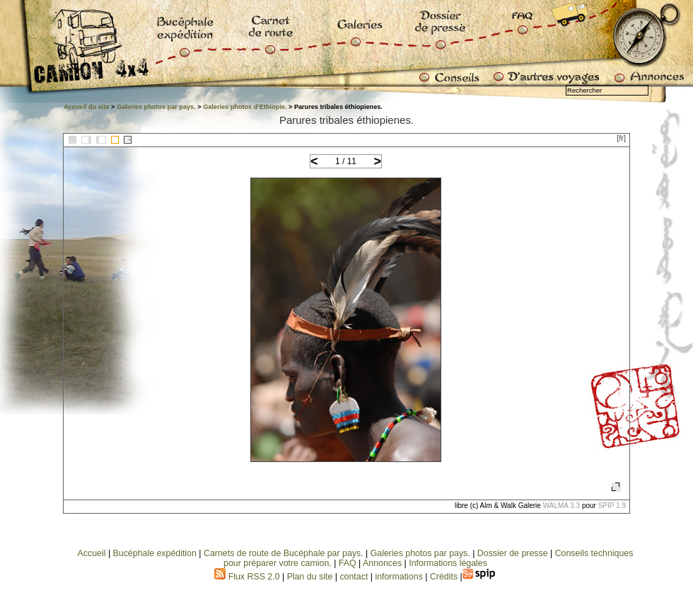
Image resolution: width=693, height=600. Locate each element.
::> (127, 140)
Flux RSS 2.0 (246, 577)
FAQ (347, 563)
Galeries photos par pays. (156, 106)
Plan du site (310, 577)
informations (400, 577)
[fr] (621, 138)
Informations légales (448, 563)
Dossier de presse (512, 553)
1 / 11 (345, 161)
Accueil (92, 553)
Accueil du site (87, 106)
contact (353, 577)
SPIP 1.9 (612, 505)
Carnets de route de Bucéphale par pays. (283, 553)
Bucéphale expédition (155, 553)
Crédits (444, 577)
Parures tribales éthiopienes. (346, 120)
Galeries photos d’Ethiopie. (244, 106)
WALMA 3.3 (561, 505)
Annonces (382, 563)
